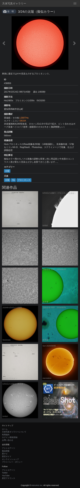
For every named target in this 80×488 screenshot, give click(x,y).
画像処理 (8, 140)
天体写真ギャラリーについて (14, 432)
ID (5, 79)
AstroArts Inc (36, 485)
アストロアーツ (8, 448)
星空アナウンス (8, 478)
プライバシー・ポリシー (12, 462)
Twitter (5, 473)
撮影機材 (8, 114)
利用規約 (5, 435)
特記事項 (8, 155)
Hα (13, 180)
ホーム (5, 429)
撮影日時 (8, 88)
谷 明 (10, 11)
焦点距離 (8, 132)
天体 (6, 176)
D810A (22, 121)
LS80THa (23, 118)
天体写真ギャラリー (14, 3)
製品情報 (5, 451)
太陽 (7, 171)
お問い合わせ (7, 440)
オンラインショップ (10, 459)
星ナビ (5, 454)
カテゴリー (9, 167)
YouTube (6, 475)
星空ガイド (6, 456)
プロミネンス (24, 180)
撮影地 (7, 105)
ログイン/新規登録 (9, 437)
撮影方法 (8, 97)
